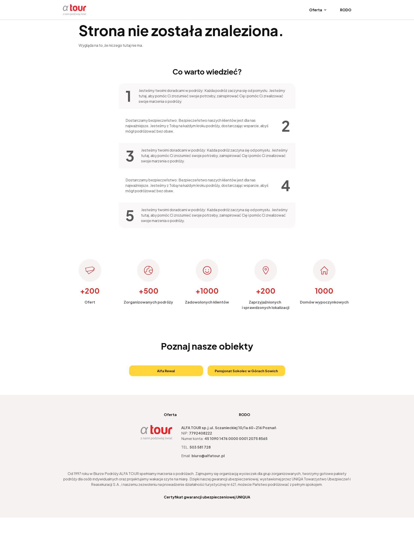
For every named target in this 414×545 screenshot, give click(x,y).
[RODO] (345, 10)
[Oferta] (318, 10)
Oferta (170, 414)
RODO (244, 414)
